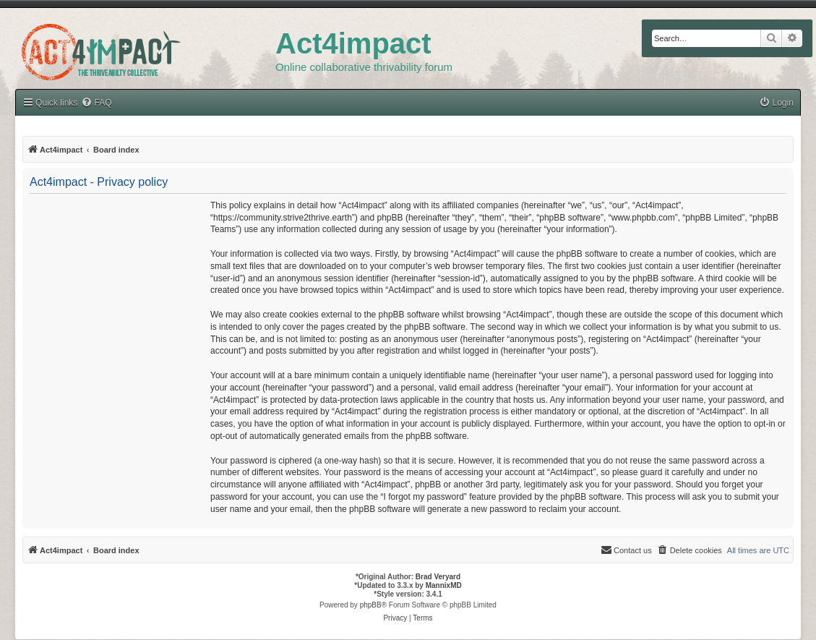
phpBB (371, 605)
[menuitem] (776, 103)
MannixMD (444, 585)
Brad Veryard (438, 577)
